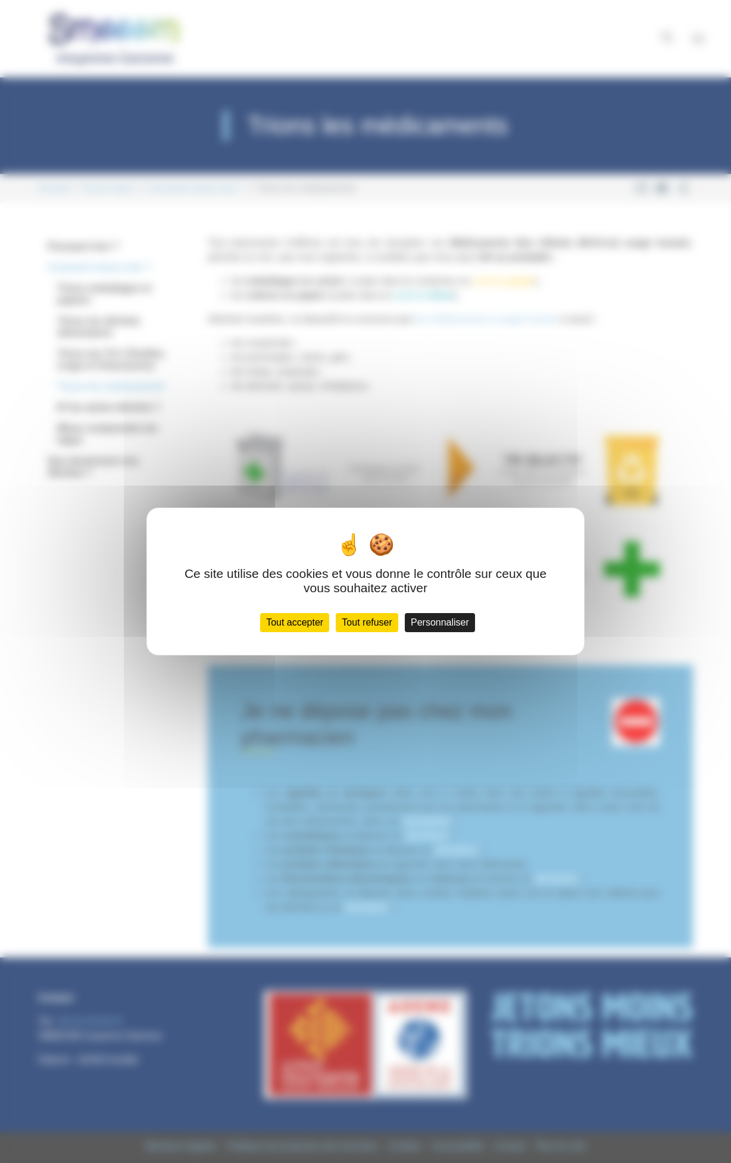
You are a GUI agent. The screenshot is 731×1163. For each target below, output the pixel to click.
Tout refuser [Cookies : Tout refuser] (367, 622)
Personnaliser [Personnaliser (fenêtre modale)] (440, 622)
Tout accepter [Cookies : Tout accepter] (294, 622)
